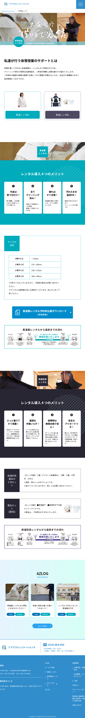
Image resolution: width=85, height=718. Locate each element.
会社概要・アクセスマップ (78, 675)
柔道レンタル (22, 114)
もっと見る (42, 626)
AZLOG (47, 689)
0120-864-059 (56, 644)
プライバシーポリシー (78, 690)
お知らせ (75, 685)
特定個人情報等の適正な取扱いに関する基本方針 (78, 698)
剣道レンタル (62, 114)
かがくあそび (51, 684)
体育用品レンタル (51, 677)
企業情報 (75, 663)
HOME (47, 663)
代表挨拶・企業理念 (78, 668)
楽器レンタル (50, 672)
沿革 (74, 681)
